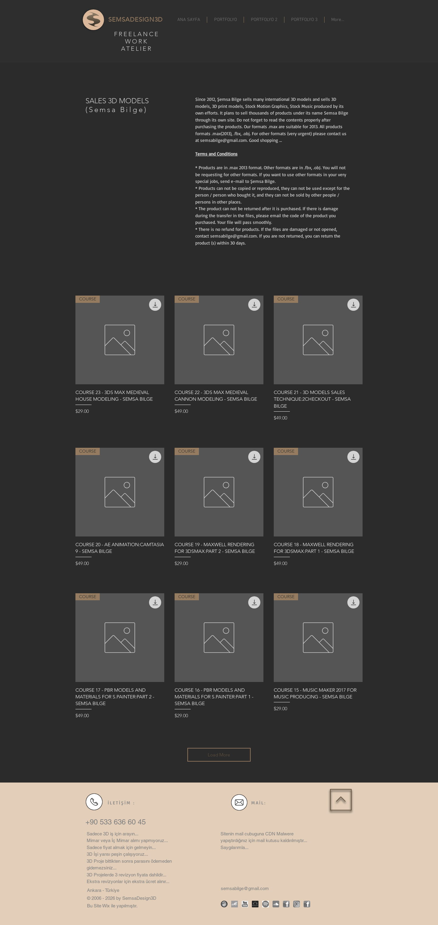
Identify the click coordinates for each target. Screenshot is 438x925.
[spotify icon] (265, 904)
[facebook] (286, 904)
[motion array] (234, 904)
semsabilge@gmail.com (223, 140)
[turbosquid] (224, 904)
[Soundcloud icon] (276, 904)
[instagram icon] (296, 904)
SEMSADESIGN (131, 19)
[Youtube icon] (245, 904)
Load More (219, 755)
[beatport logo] (255, 904)
